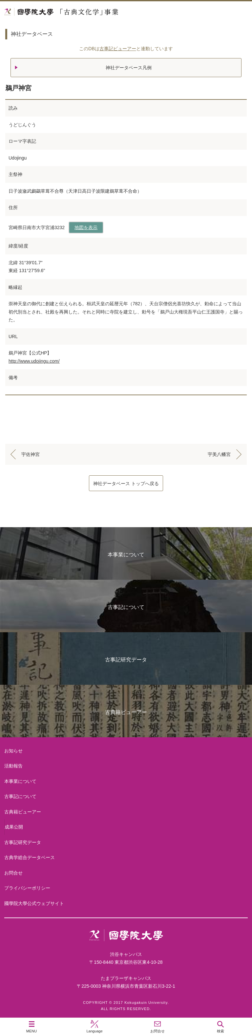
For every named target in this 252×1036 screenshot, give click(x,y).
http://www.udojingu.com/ (34, 361)
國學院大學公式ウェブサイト (34, 903)
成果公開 (14, 827)
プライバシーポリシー (27, 888)
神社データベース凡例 (129, 67)
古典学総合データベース (29, 857)
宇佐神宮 (30, 454)
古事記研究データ (126, 659)
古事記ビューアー (117, 48)
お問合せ (13, 872)
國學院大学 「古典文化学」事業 (86, 12)
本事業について (126, 554)
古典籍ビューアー (126, 712)
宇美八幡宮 (219, 454)
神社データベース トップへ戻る (126, 483)
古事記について (126, 607)
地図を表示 (85, 227)
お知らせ (13, 750)
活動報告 (13, 765)
